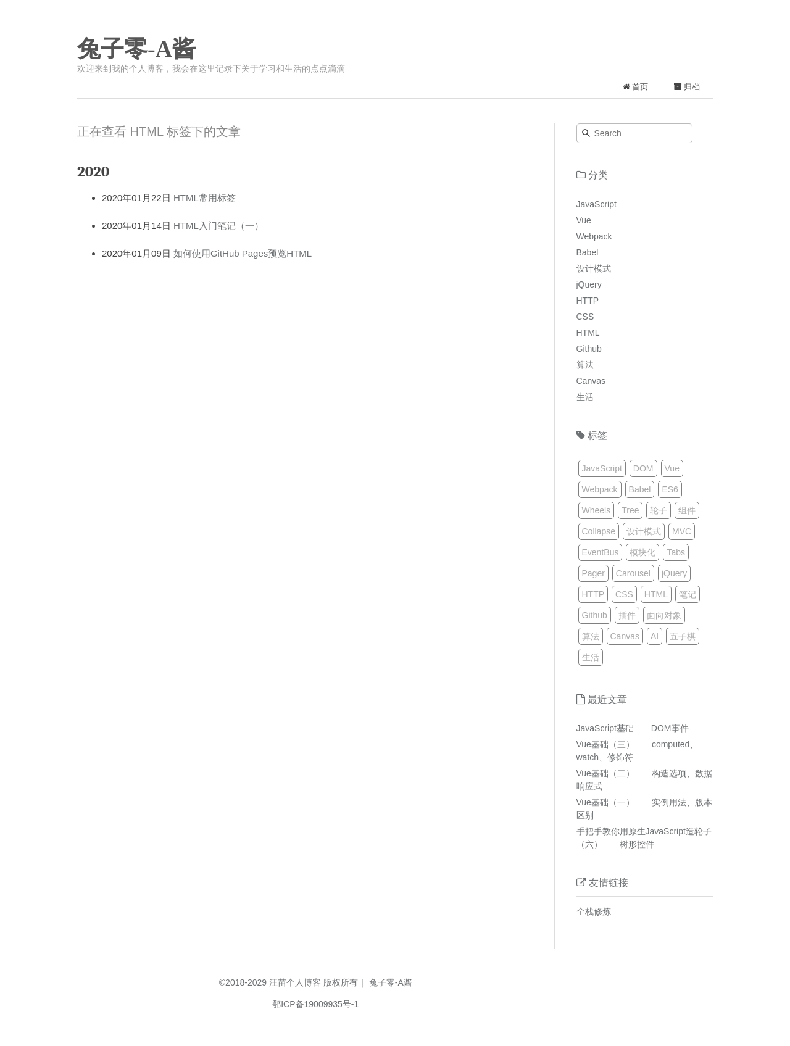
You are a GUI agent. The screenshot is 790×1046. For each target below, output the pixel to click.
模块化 (642, 552)
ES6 (670, 489)
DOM (643, 468)
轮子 (658, 510)
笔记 (687, 594)
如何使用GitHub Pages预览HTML (242, 253)
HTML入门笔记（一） (218, 225)
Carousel (633, 573)
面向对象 (664, 615)
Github (589, 349)
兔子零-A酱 (136, 49)
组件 (687, 510)
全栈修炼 (593, 911)
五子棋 (683, 636)
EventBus (600, 552)
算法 (585, 365)
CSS (585, 317)
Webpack (594, 236)
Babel (587, 252)
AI (655, 636)
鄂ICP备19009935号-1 (315, 1004)
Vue (583, 220)
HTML (588, 333)
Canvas (590, 381)
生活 (585, 397)
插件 (627, 615)
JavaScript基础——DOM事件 (632, 728)
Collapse (598, 531)
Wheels (596, 510)
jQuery (589, 284)
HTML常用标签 (204, 198)
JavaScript (596, 204)
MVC (681, 531)
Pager (593, 573)
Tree (630, 510)
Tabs (676, 552)
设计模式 (593, 268)
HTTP (587, 300)
